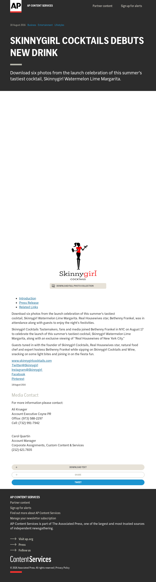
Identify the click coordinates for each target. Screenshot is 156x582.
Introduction (27, 298)
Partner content (102, 6)
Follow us (25, 550)
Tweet (78, 482)
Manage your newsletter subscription (33, 518)
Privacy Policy (63, 567)
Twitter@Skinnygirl (25, 365)
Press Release (29, 303)
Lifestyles (59, 25)
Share (78, 474)
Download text (78, 467)
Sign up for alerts (131, 6)
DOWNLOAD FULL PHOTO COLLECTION (75, 285)
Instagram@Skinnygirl (27, 370)
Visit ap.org (26, 539)
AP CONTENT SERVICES (25, 497)
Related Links (28, 307)
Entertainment (45, 25)
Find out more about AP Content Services (35, 513)
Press (22, 545)
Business (32, 25)
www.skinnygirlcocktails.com (32, 361)
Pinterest (18, 379)
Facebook (18, 374)
